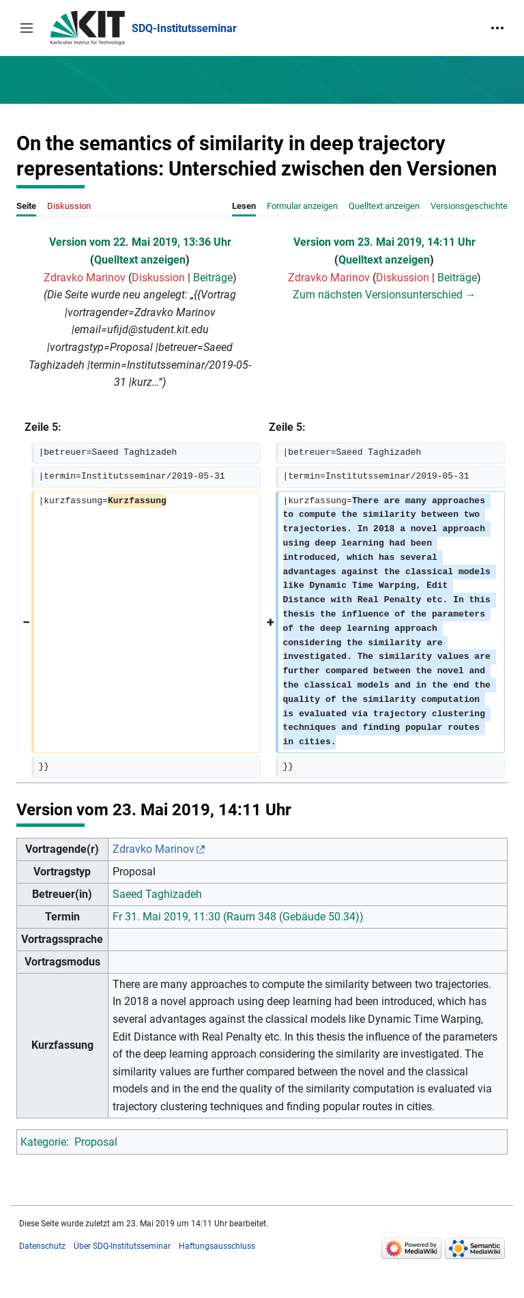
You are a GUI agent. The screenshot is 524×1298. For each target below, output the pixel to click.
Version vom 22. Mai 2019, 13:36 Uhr (140, 242)
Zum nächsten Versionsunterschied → (384, 294)
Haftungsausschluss (217, 1246)
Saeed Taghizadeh (157, 894)
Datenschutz (42, 1246)
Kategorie (43, 1141)
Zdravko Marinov (153, 849)
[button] (26, 28)
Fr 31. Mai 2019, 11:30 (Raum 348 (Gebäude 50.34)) (238, 916)
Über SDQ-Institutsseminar (122, 1246)
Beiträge (213, 277)
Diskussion (158, 277)
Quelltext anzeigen (140, 259)
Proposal (95, 1141)
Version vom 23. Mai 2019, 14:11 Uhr (384, 242)
